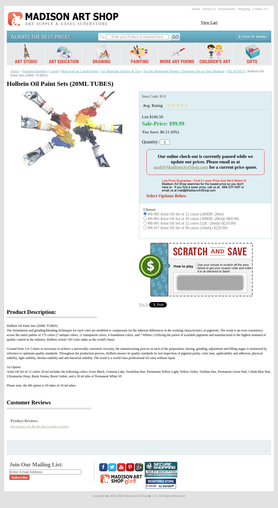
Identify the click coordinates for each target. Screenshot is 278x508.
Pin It (143, 304)
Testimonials (226, 9)
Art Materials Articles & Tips (121, 71)
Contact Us (260, 9)
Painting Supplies (35, 71)
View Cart (209, 22)
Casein (54, 71)
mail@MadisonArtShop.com (181, 167)
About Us (209, 9)
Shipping (244, 9)
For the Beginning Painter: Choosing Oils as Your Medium (183, 71)
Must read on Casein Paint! (80, 71)
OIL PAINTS (236, 71)
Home (196, 9)
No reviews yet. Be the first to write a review (40, 426)
